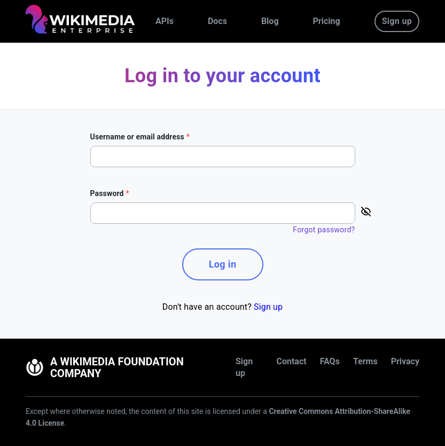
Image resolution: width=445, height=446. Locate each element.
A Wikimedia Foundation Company (105, 367)
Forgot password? (324, 229)
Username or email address (140, 136)
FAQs (330, 361)
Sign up (397, 21)
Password (109, 193)
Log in (223, 264)
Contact (291, 361)
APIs (164, 21)
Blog (270, 21)
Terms (365, 361)
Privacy (405, 361)
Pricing (326, 21)
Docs (217, 21)
